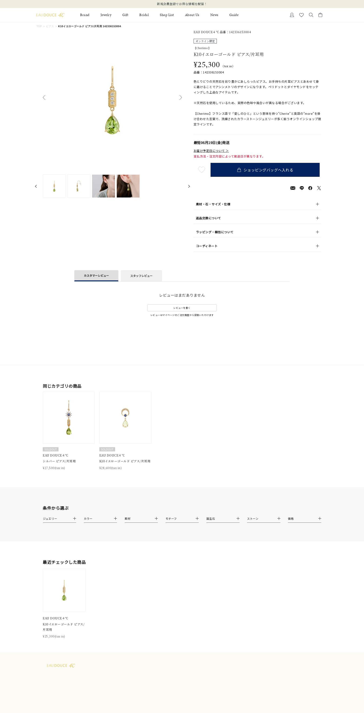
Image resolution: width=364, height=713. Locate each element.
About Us (192, 15)
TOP (39, 26)
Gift (125, 15)
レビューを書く (182, 307)
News (214, 15)
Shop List (167, 15)
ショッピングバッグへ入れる (267, 170)
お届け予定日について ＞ (211, 150)
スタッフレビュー (141, 276)
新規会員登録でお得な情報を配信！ (182, 4)
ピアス (50, 26)
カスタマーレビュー (96, 275)
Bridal (144, 15)
